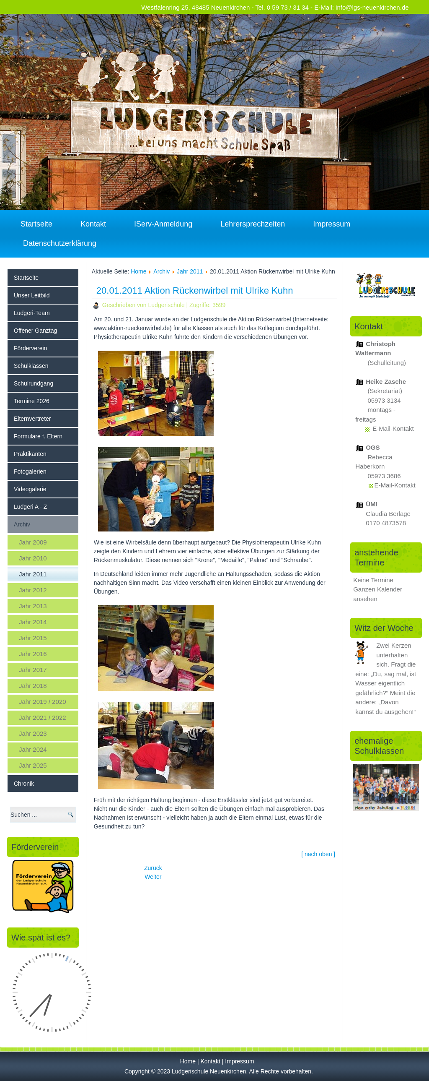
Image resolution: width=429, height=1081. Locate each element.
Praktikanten (30, 454)
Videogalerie (30, 489)
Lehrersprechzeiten (252, 224)
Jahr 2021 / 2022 (42, 717)
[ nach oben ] (318, 854)
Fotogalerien (30, 471)
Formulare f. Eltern (38, 436)
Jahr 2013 (33, 606)
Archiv (22, 524)
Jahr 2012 (33, 590)
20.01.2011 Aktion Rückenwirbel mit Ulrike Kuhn (194, 290)
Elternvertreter (32, 418)
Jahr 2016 (33, 653)
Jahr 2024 (33, 749)
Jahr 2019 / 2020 (42, 701)
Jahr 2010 (33, 558)
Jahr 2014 (33, 621)
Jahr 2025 (33, 765)
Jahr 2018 (33, 685)
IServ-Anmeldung (163, 224)
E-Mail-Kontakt (392, 428)
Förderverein (30, 348)
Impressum (331, 224)
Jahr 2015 (33, 637)
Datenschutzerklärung (59, 243)
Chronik (24, 783)
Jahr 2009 (33, 542)
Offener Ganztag (35, 330)
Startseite (36, 224)
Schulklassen (31, 365)
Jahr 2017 (33, 669)
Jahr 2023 (33, 733)
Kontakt (93, 224)
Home (138, 271)
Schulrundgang (33, 383)
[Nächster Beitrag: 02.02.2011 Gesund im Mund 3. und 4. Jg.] (153, 876)
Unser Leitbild (32, 295)
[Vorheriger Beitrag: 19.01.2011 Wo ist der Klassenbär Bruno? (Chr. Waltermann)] (153, 868)
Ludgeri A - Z (30, 506)
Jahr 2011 (33, 574)
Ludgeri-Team (32, 313)
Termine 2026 (31, 401)
